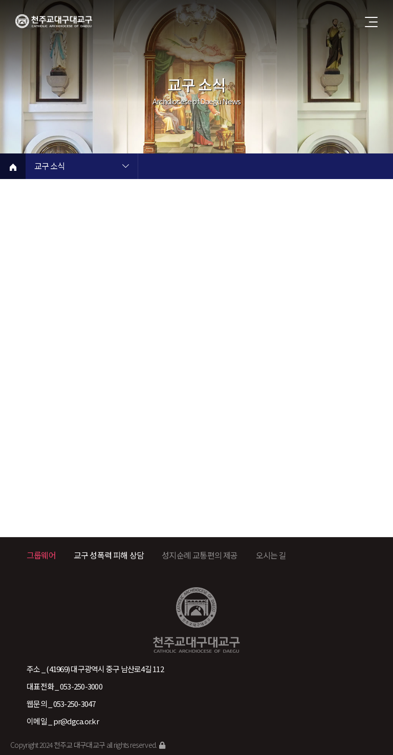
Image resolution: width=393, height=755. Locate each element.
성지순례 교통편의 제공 (199, 555)
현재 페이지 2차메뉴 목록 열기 (238, 167)
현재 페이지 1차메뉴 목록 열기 (125, 167)
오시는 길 (271, 555)
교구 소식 (49, 167)
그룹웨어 (41, 555)
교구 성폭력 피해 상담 (109, 555)
